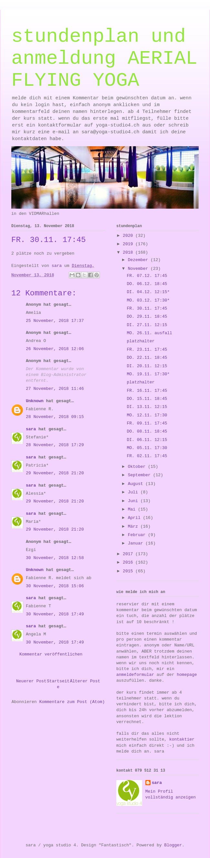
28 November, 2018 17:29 (55, 445)
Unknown (35, 401)
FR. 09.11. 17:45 (147, 423)
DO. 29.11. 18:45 (147, 316)
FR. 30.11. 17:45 (147, 308)
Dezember (139, 260)
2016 (129, 562)
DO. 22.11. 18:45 (147, 357)
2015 (129, 571)
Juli (134, 492)
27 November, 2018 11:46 (55, 388)
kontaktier (181, 739)
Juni (134, 501)
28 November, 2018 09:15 (55, 416)
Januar (137, 543)
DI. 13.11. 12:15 (147, 406)
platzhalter (140, 341)
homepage (187, 674)
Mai (133, 509)
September (140, 475)
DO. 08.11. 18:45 (147, 431)
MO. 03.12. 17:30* (148, 300)
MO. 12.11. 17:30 (147, 415)
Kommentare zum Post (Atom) (72, 701)
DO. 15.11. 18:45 (147, 398)
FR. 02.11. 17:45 (147, 456)
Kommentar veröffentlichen (50, 654)
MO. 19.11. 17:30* (148, 374)
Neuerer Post (31, 681)
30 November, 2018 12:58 (55, 558)
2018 (129, 252)
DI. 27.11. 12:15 (147, 325)
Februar (138, 535)
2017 (129, 554)
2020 (129, 235)
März (134, 526)
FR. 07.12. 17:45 (147, 275)
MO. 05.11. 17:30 (147, 448)
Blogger (173, 845)
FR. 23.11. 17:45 (147, 349)
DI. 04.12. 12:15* (148, 292)
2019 (129, 244)
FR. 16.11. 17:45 (147, 390)
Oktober (138, 466)
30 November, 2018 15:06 (55, 586)
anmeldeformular (135, 674)
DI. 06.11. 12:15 (147, 439)
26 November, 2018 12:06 (55, 348)
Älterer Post (85, 681)
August (137, 483)
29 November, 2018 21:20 (55, 473)
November (139, 268)
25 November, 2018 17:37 (55, 320)
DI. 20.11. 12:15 (147, 366)
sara (31, 429)
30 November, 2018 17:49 (55, 614)
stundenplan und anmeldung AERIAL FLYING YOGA (104, 59)
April (135, 517)
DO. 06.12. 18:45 (147, 283)
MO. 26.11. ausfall (149, 333)
